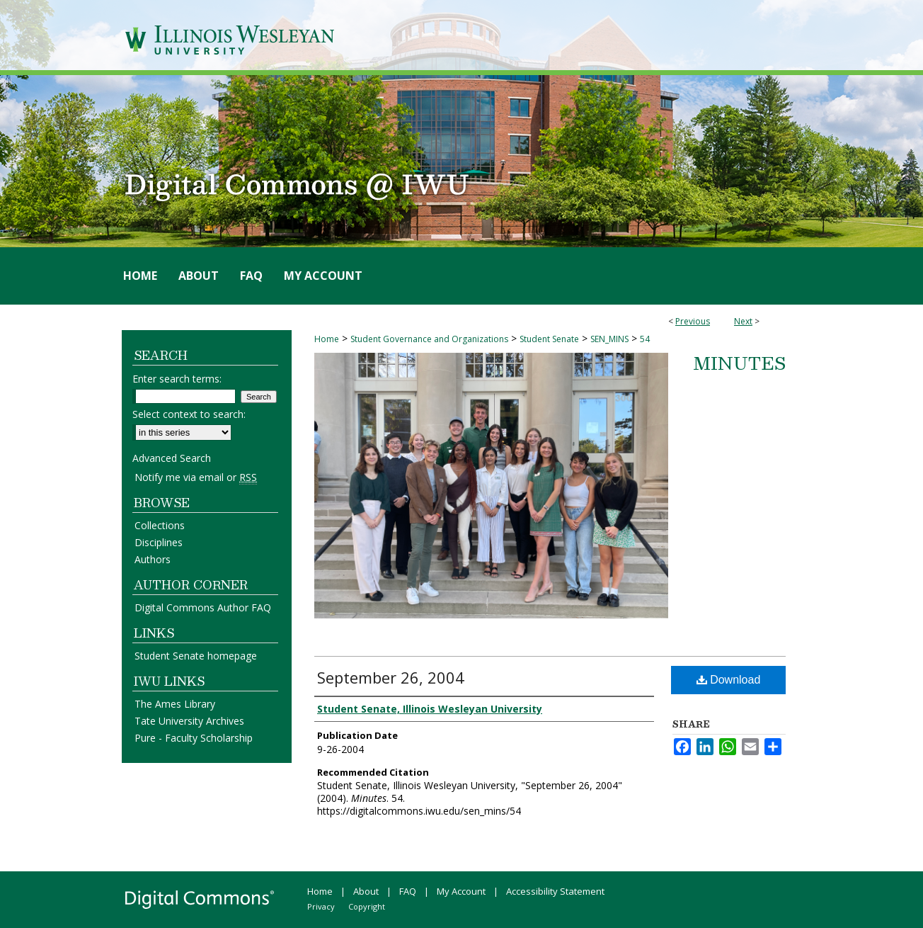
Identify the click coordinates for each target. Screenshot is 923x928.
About (366, 891)
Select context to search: (189, 414)
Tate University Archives (189, 721)
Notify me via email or (195, 477)
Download (728, 680)
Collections (159, 525)
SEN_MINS (609, 339)
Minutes (739, 363)
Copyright (366, 906)
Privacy (321, 906)
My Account (461, 891)
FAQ (407, 891)
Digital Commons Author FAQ (202, 607)
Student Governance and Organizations (429, 339)
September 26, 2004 (390, 677)
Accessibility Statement (555, 891)
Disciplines (158, 542)
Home (326, 339)
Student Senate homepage (195, 655)
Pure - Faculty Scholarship (193, 738)
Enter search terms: (177, 378)
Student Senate (549, 339)
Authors (152, 559)
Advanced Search (171, 458)
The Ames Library (174, 704)
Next (743, 321)
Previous (692, 321)
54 (645, 339)
